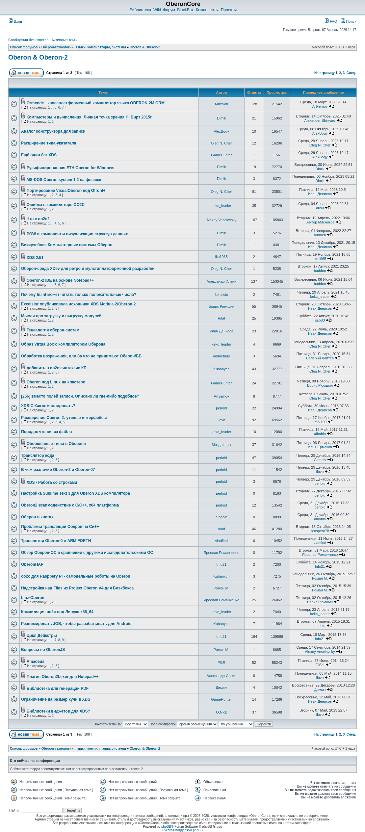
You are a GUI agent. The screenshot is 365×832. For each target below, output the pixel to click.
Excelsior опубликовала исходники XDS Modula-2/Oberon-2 (78, 304)
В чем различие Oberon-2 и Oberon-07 (58, 469)
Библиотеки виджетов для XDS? (58, 711)
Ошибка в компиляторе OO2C (56, 204)
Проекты (229, 10)
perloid (221, 408)
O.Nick (221, 712)
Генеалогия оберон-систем (53, 330)
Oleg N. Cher (221, 143)
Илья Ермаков (320, 447)
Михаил (221, 104)
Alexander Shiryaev (319, 120)
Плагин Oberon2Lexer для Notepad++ (62, 676)
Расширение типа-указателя (48, 143)
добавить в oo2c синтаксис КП (57, 368)
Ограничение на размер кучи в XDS (55, 699)
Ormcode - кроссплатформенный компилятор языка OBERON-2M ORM (96, 103)
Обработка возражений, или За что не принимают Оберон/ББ (81, 356)
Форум (169, 10)
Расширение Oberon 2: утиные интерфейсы (64, 417)
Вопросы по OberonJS (43, 649)
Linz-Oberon (32, 597)
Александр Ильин (221, 281)
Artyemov (319, 106)
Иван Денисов (320, 194)
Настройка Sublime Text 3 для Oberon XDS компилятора (75, 493)
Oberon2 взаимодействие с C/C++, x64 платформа (70, 505)
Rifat (221, 318)
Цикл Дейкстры (42, 635)
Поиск (348, 21)
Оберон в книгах (37, 517)
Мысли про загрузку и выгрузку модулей (61, 316)
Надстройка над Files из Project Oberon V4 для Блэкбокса (77, 588)
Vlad (221, 529)
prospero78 (320, 531)
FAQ (331, 21)
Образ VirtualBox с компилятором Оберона (63, 344)
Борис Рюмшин (221, 306)
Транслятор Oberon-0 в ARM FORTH (56, 540)
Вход (15, 21)
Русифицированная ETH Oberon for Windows (70, 168)
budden (320, 235)
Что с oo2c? (38, 219)
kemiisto (221, 295)
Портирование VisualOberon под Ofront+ (66, 190)
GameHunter (221, 155)
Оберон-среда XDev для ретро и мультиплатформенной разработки (88, 268)
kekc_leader (221, 206)
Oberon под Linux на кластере (56, 382)
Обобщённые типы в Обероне (56, 443)
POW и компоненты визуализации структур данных (77, 234)
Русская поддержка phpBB (182, 830)
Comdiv (320, 460)
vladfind (221, 541)
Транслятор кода (37, 455)
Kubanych (221, 369)
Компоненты (207, 10)
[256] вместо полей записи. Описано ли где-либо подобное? (80, 396)
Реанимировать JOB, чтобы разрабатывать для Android (76, 623)
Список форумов (24, 47)
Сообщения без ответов (28, 40)
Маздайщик (221, 445)
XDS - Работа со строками (52, 482)
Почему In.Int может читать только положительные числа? (78, 294)
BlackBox (185, 10)
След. (351, 73)
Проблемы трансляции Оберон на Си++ (60, 526)
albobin (320, 434)
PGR (221, 662)
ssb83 (320, 320)
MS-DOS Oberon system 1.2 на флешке (64, 179)
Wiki (157, 10)
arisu (320, 208)
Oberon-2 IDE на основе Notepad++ (60, 280)
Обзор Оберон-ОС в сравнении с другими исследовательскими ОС (87, 552)
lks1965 (221, 257)
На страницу (324, 73)
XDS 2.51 (35, 257)
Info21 (222, 564)
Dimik (221, 118)
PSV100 (319, 422)
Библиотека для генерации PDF (58, 688)
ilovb (221, 420)
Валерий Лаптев (320, 358)
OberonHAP (32, 564)
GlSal (320, 665)
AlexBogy (221, 131)
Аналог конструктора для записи (53, 131)
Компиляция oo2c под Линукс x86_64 (57, 612)
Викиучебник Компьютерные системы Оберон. (67, 245)
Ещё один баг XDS (39, 155)
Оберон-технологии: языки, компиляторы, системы (83, 47)
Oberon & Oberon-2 (145, 47)
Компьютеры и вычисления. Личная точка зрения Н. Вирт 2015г (89, 117)
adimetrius (221, 356)
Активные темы (64, 40)
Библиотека (140, 10)
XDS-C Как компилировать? (48, 405)
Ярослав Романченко (221, 553)
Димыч (221, 687)
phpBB (166, 826)
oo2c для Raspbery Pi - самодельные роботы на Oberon (75, 576)
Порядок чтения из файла (46, 431)
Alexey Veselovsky (221, 220)
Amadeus (35, 661)
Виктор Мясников (319, 222)
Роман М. (320, 578)
